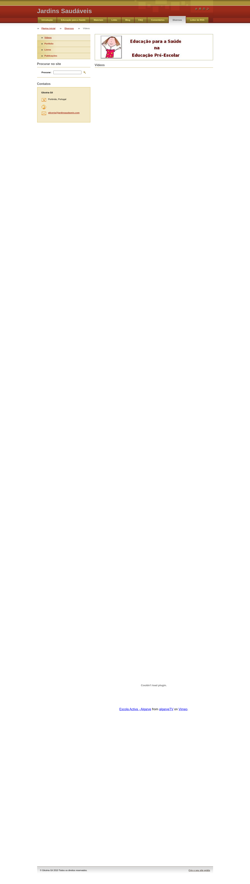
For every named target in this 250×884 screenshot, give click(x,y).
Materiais (98, 20)
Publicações (51, 56)
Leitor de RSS (197, 20)
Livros (48, 50)
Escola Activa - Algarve (135, 709)
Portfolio (49, 43)
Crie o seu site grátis (199, 870)
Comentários (157, 20)
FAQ (140, 20)
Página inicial (48, 28)
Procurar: (46, 72)
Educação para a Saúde (73, 20)
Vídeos (48, 37)
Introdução (47, 20)
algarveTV (166, 709)
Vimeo (183, 709)
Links (114, 20)
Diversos (177, 20)
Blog (127, 20)
